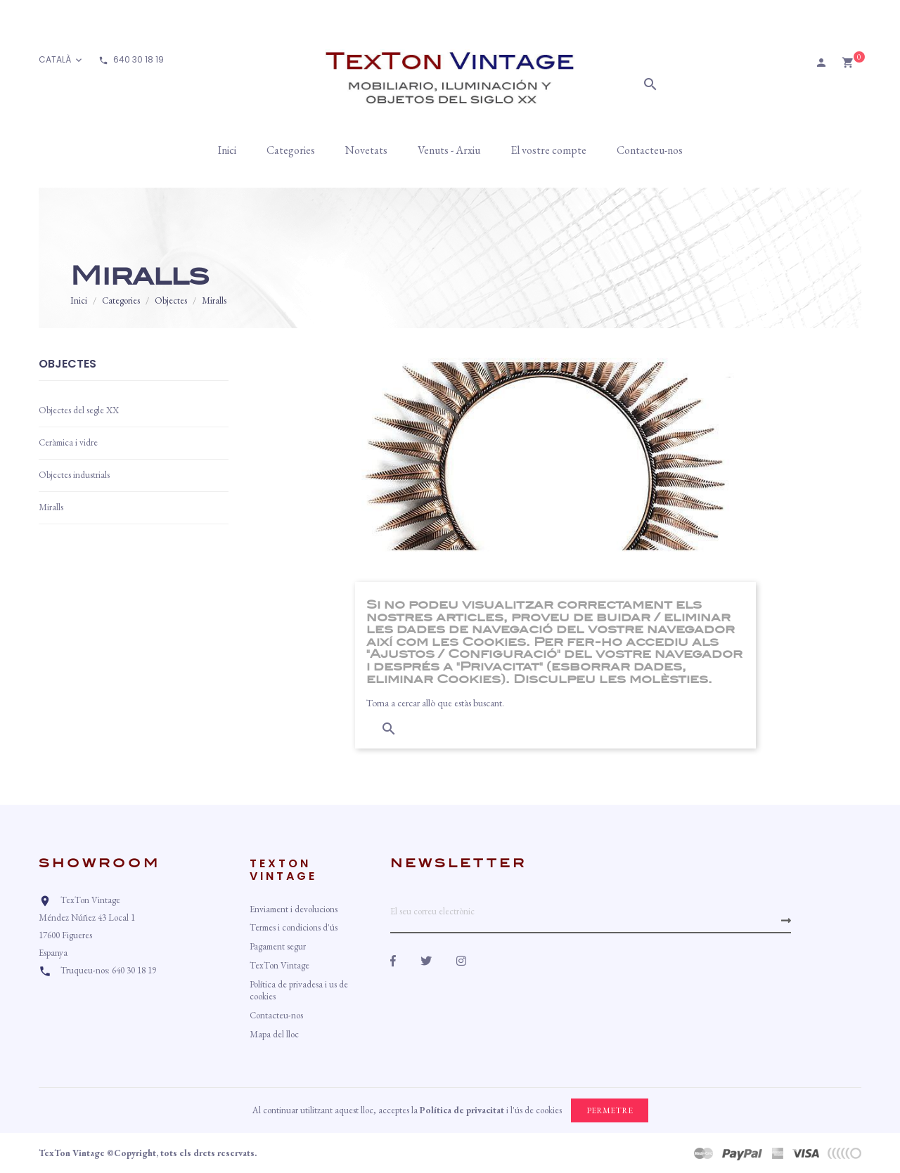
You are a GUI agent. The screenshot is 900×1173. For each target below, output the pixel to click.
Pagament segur (278, 946)
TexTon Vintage (279, 965)
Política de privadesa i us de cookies (299, 990)
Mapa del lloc (274, 1034)
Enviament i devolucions (294, 909)
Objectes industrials (74, 475)
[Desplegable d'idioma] (61, 60)
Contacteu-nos (276, 1015)
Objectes (67, 365)
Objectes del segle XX (79, 410)
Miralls (51, 507)
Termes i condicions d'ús (294, 927)
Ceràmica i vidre (68, 442)
